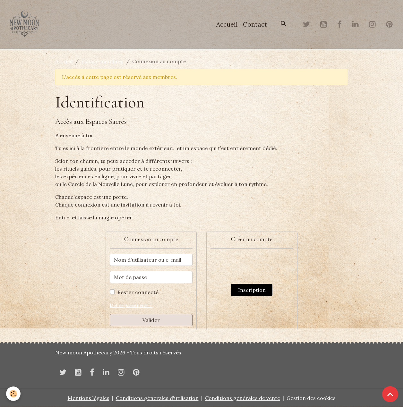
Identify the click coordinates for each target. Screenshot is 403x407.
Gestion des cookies (311, 398)
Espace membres (102, 61)
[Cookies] (13, 393)
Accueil (227, 24)
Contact (255, 24)
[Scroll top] (390, 394)
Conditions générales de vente (242, 398)
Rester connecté (138, 292)
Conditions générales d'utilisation (157, 398)
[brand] (25, 24)
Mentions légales (88, 398)
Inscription (252, 290)
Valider (151, 320)
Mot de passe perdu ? (131, 305)
